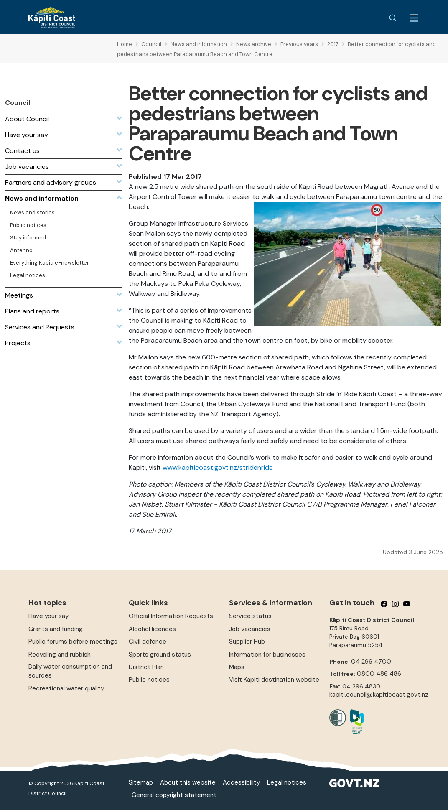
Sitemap (141, 782)
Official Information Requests (171, 616)
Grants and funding (55, 629)
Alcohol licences (152, 629)
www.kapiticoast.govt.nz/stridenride (218, 467)
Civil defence (147, 641)
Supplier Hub (247, 641)
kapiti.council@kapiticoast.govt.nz (378, 694)
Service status (250, 616)
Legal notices (286, 782)
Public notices (149, 679)
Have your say (48, 616)
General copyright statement (174, 795)
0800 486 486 (379, 674)
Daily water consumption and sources (70, 671)
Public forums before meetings (72, 641)
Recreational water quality (66, 688)
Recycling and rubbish (59, 654)
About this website (188, 782)
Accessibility (241, 782)
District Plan (146, 667)
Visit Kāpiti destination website (274, 679)
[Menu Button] (414, 18)
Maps (236, 667)
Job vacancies (249, 629)
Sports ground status (160, 654)
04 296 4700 (371, 661)
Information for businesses (267, 654)
